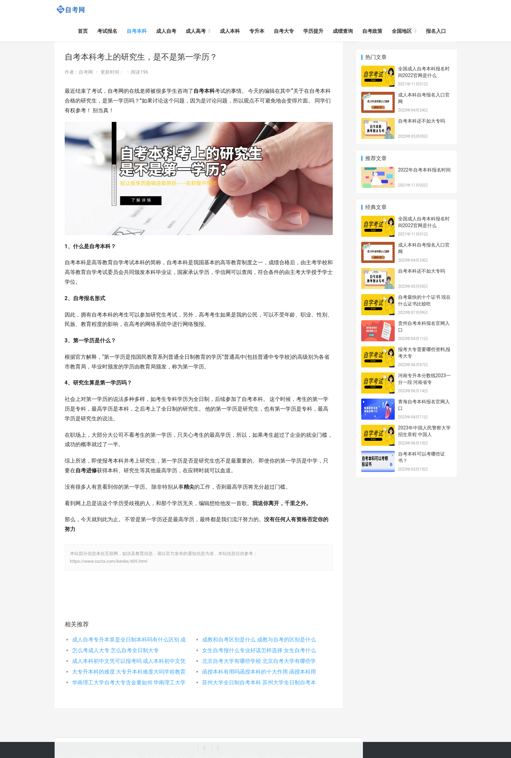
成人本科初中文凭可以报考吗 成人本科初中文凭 (129, 661)
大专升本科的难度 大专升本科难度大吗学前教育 (129, 672)
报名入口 (436, 31)
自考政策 (372, 31)
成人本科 (230, 31)
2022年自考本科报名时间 (424, 170)
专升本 (256, 31)
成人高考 (196, 31)
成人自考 (166, 31)
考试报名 (107, 31)
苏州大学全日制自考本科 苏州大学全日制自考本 (259, 682)
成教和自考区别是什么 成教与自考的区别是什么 (259, 639)
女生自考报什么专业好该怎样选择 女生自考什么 (259, 650)
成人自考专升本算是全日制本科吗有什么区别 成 (129, 639)
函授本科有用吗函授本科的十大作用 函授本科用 (259, 672)
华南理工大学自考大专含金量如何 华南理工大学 (129, 682)
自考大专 (284, 31)
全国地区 (402, 31)
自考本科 (137, 31)
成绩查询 (343, 31)
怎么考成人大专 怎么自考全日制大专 (115, 650)
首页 (83, 31)
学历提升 (313, 31)
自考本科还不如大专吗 (421, 121)
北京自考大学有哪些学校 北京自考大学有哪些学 (259, 661)
